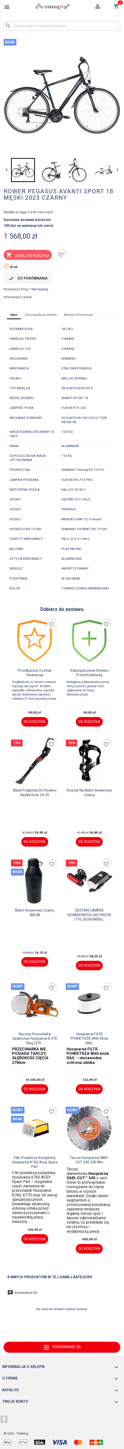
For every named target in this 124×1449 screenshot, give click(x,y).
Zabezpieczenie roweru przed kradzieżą (89, 672)
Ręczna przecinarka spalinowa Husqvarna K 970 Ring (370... (34, 1038)
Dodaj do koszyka (27, 255)
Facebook (4, 1419)
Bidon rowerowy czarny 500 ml (34, 912)
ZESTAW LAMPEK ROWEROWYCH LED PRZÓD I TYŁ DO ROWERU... (89, 915)
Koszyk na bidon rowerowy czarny (89, 792)
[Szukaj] (62, 26)
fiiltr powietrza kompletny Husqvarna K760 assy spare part (34, 1162)
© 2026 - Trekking (16, 1433)
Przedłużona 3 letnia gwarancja (34, 672)
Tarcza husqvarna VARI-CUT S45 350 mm (89, 1160)
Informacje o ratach (18, 297)
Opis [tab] (13, 315)
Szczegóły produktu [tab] (41, 315)
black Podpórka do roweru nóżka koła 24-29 (34, 792)
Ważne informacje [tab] (78, 315)
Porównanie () (61, 1347)
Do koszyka (34, 721)
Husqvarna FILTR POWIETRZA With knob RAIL (89, 1038)
